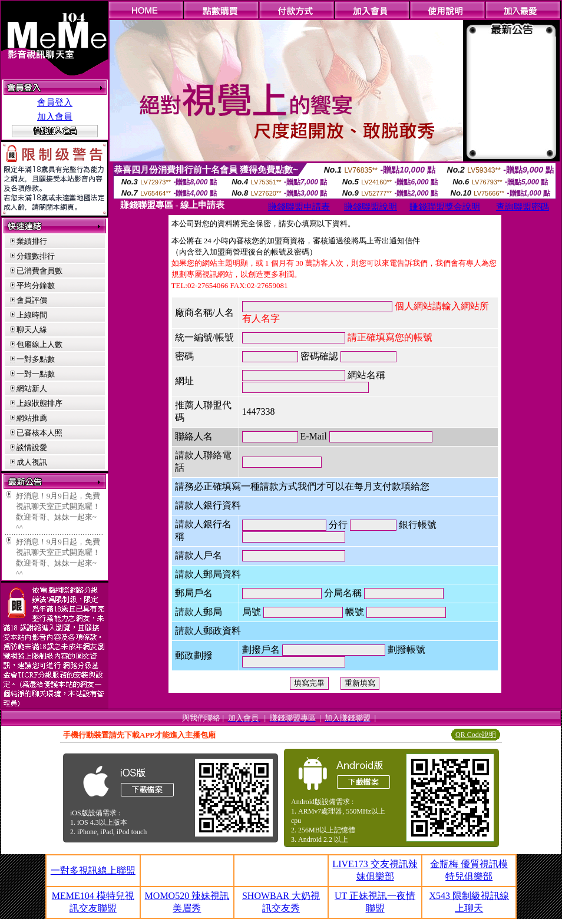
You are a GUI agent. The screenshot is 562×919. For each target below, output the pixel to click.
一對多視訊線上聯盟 (93, 870)
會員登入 (54, 102)
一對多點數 (35, 359)
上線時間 (31, 314)
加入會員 (54, 116)
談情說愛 (31, 447)
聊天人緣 (31, 329)
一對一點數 (35, 373)
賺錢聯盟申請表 (299, 206)
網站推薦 (31, 418)
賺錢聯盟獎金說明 (444, 206)
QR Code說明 (475, 734)
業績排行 (31, 241)
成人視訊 (31, 462)
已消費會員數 (39, 270)
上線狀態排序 (39, 403)
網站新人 (31, 388)
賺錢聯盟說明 (370, 206)
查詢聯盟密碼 (522, 206)
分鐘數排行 (35, 256)
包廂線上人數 (39, 344)
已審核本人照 (39, 432)
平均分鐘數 (35, 285)
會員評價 (31, 300)
